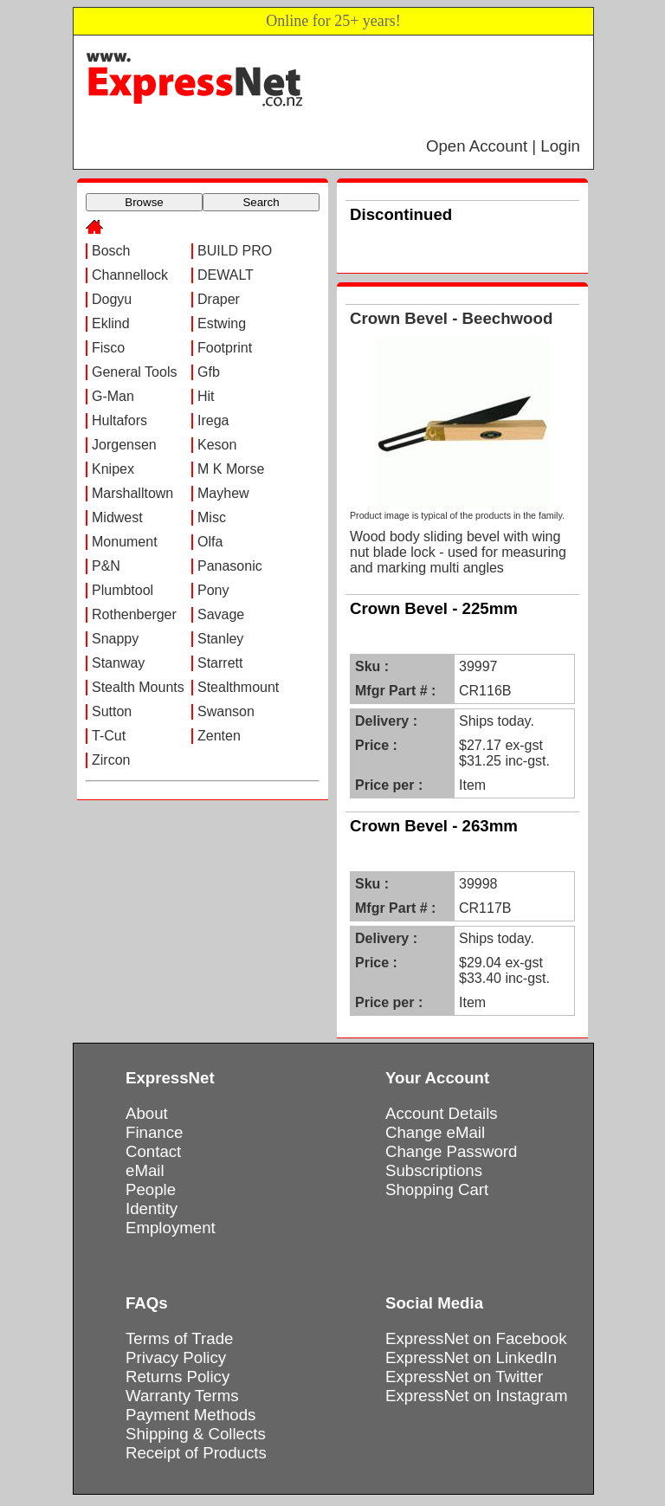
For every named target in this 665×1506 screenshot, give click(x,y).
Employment (171, 1227)
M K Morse (230, 469)
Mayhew (223, 493)
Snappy (115, 638)
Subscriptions (433, 1170)
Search (260, 202)
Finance (154, 1132)
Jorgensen (124, 444)
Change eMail (435, 1132)
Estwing (221, 323)
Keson (216, 444)
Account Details (441, 1113)
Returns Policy (177, 1376)
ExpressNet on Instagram (476, 1395)
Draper (218, 299)
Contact (153, 1151)
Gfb (208, 372)
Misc (211, 517)
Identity (152, 1208)
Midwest (117, 517)
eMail (145, 1170)
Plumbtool (122, 590)
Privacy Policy (176, 1357)
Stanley (220, 638)
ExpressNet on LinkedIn (471, 1357)
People (151, 1189)
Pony (213, 590)
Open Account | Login (503, 146)
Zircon (111, 760)
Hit (206, 396)
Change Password (451, 1151)
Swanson (226, 711)
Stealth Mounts (138, 687)
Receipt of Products (196, 1453)
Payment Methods (190, 1415)
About (147, 1113)
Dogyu (112, 299)
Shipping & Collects (196, 1434)
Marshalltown (132, 493)
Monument (125, 541)
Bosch (111, 250)
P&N (106, 566)
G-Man (113, 396)
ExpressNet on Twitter (464, 1376)
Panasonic (229, 566)
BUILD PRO (234, 250)
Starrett (219, 663)
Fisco (108, 347)
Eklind (111, 323)
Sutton (112, 711)
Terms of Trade (179, 1338)
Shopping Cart (436, 1189)
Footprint (224, 347)
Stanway (118, 663)
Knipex (113, 469)
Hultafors (119, 420)
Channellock (130, 275)
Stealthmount (238, 687)
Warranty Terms (182, 1395)
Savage (220, 614)
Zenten (219, 735)
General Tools (134, 372)
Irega (213, 420)
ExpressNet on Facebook (475, 1338)
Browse (144, 202)
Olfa (210, 541)
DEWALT (225, 275)
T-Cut (109, 735)
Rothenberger (134, 614)
